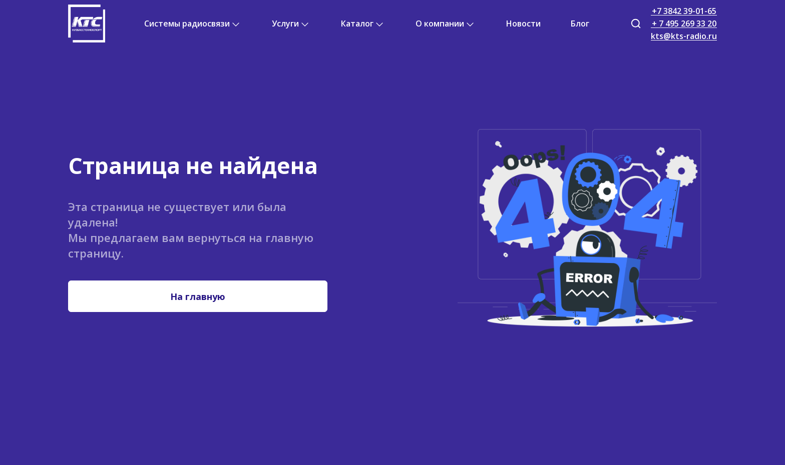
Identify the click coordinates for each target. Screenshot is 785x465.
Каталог (357, 23)
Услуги (285, 23)
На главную (197, 296)
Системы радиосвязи (187, 23)
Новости (523, 23)
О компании (440, 23)
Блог (580, 23)
